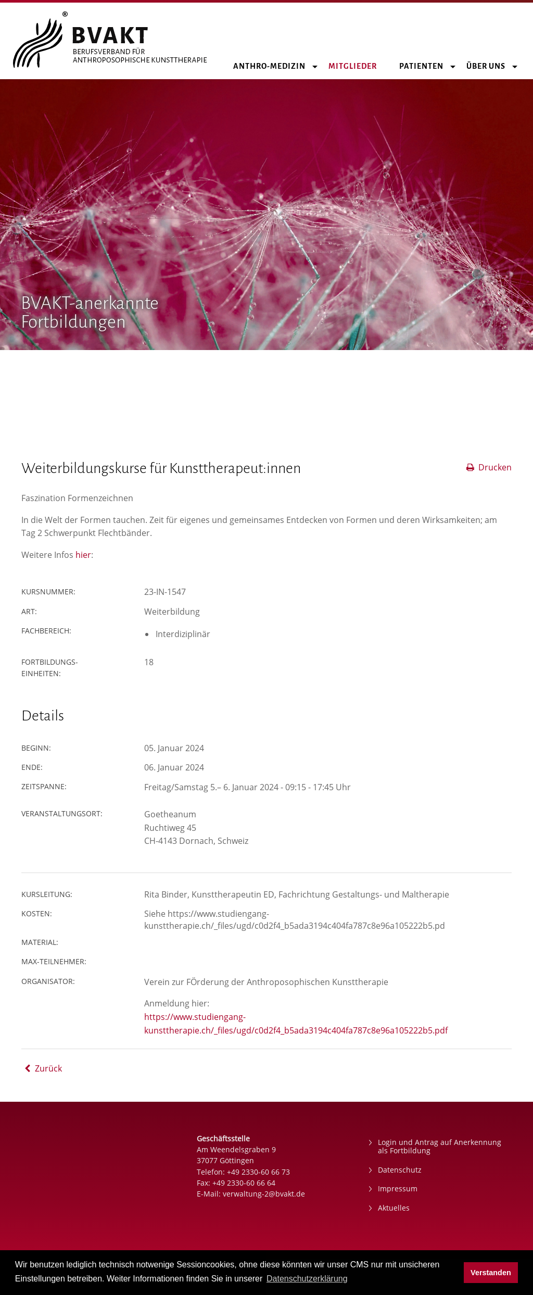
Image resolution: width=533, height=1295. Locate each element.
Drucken (488, 467)
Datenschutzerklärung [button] (307, 1278)
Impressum (397, 1188)
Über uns (491, 66)
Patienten (427, 66)
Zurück (41, 1068)
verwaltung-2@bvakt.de (264, 1194)
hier (83, 555)
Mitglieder (358, 66)
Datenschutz (400, 1170)
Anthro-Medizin (275, 66)
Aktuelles (394, 1208)
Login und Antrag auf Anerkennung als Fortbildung (439, 1146)
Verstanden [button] (491, 1272)
